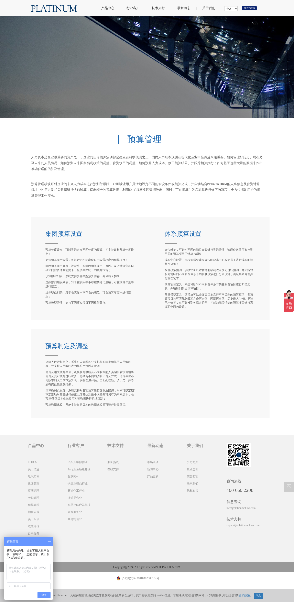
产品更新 (153, 476)
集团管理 (33, 483)
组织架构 (33, 476)
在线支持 (113, 469)
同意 (258, 595)
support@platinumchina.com (243, 525)
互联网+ (73, 476)
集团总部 (192, 469)
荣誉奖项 (192, 476)
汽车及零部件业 (78, 462)
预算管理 (33, 504)
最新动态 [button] (186, 8)
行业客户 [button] (136, 8)
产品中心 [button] (110, 8)
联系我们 (192, 483)
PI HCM (33, 462)
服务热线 (113, 462)
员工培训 (33, 519)
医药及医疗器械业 (79, 504)
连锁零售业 (75, 497)
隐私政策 (244, 595)
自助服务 (33, 533)
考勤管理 (33, 497)
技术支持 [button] (161, 8)
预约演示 (249, 8)
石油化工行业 (76, 490)
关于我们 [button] (211, 8)
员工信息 (33, 469)
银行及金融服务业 (79, 469)
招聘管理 (33, 512)
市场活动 (153, 462)
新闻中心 (153, 469)
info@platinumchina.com (241, 508)
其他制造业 (75, 519)
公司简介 (192, 462)
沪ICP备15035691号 (168, 567)
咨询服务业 (75, 512)
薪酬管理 (33, 490)
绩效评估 (33, 526)
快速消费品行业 (78, 483)
